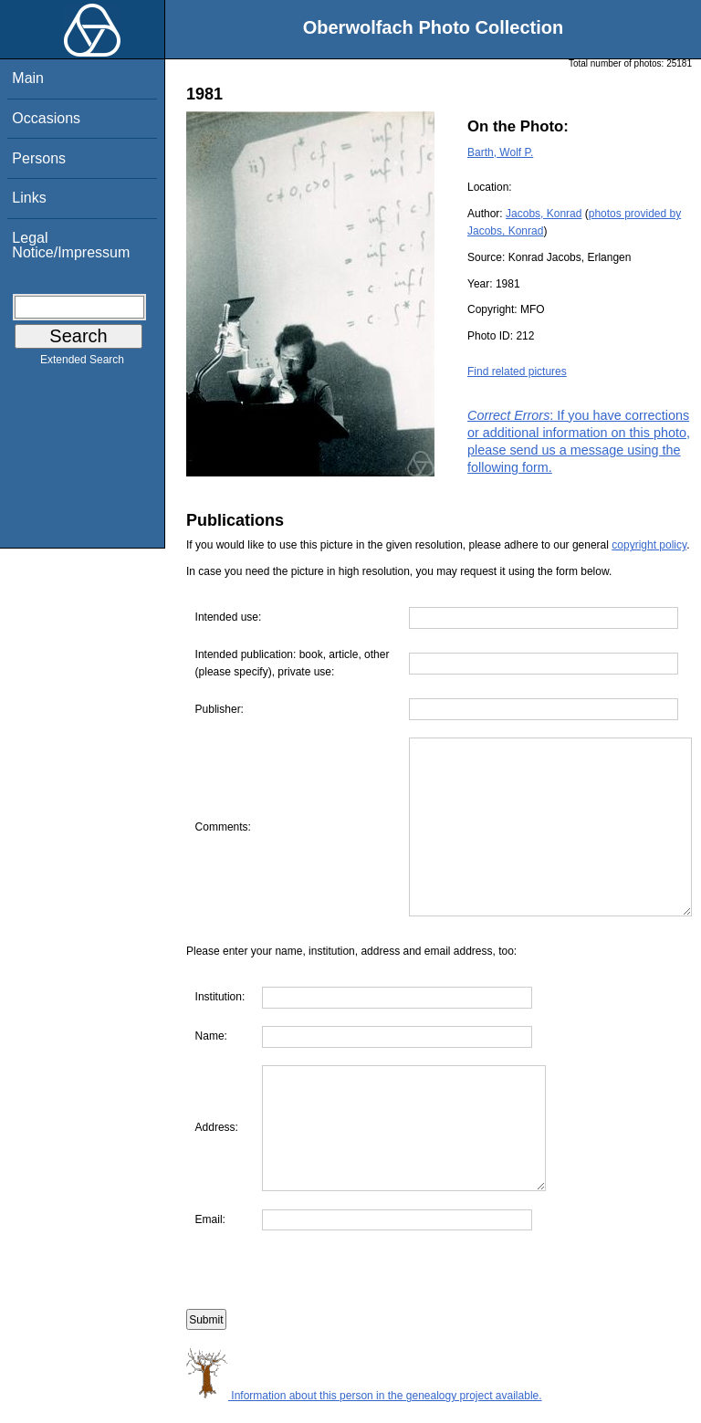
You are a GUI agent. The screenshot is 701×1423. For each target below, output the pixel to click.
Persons (39, 158)
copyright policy (649, 545)
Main (28, 78)
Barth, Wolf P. (500, 152)
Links (29, 197)
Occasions (46, 118)
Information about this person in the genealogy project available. (364, 1413)
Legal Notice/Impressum (71, 245)
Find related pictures (517, 371)
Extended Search (82, 363)
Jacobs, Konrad (543, 213)
